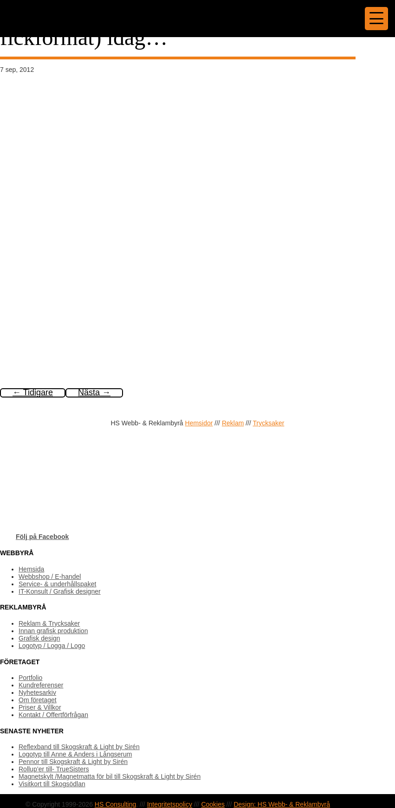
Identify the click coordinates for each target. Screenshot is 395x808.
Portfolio (30, 677)
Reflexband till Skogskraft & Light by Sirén (79, 746)
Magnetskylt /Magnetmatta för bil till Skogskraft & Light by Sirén (110, 776)
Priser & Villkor (40, 707)
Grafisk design (39, 638)
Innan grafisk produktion (53, 631)
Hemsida (31, 569)
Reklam (233, 423)
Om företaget (38, 700)
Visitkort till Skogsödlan (52, 784)
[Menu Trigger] (376, 18)
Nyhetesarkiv (37, 692)
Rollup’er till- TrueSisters (54, 769)
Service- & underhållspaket (57, 584)
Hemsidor (199, 423)
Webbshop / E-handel (50, 576)
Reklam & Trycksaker (49, 623)
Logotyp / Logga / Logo (52, 645)
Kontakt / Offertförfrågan (53, 714)
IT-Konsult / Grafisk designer (60, 591)
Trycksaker (269, 423)
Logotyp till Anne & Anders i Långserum (75, 754)
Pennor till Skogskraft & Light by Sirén (73, 761)
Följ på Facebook (42, 536)
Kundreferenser (41, 685)
